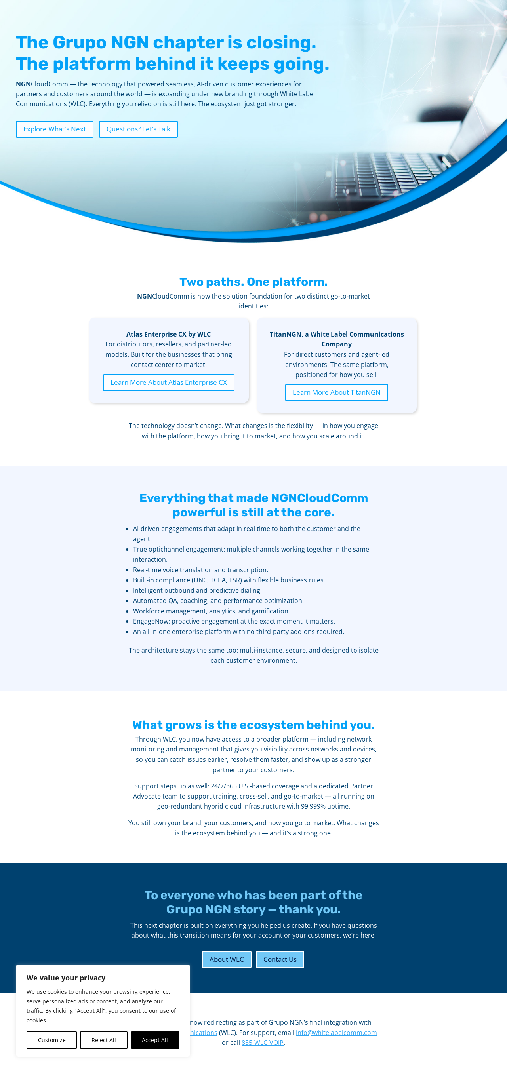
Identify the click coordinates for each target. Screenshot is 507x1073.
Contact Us (280, 959)
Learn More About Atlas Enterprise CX (169, 382)
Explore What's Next (54, 128)
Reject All (103, 1040)
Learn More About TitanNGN (337, 392)
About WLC (227, 959)
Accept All (155, 1040)
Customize (52, 1040)
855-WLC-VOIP (263, 1042)
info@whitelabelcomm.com (336, 1032)
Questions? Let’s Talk (138, 128)
